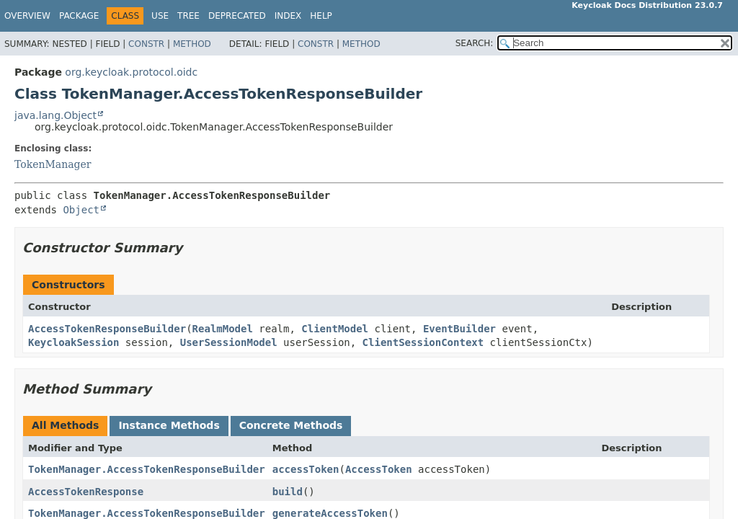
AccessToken (378, 469)
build (287, 491)
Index (288, 16)
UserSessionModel (228, 342)
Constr (146, 44)
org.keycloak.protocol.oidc (131, 72)
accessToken (305, 469)
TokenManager (52, 164)
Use (160, 16)
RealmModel (222, 328)
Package (79, 16)
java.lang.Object (55, 115)
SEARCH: (474, 43)
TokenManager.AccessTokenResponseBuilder (146, 469)
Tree (188, 16)
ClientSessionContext (423, 342)
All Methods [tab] (65, 425)
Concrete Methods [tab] (291, 425)
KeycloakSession (73, 342)
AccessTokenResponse (85, 491)
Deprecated (237, 16)
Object (81, 210)
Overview (27, 16)
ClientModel (334, 328)
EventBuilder (459, 328)
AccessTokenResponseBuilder (107, 328)
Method (192, 44)
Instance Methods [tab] (168, 425)
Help (321, 16)
